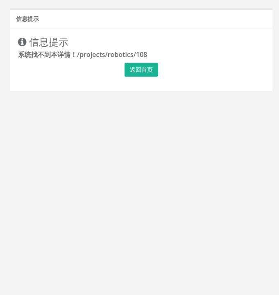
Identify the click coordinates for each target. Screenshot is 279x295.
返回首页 (143, 69)
